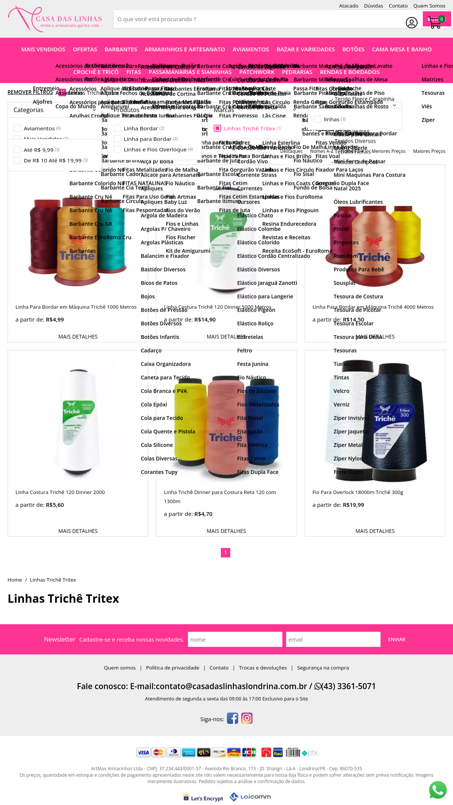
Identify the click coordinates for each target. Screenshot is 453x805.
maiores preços (429, 151)
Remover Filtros (30, 92)
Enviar (396, 639)
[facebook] (232, 719)
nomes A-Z (321, 151)
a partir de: (30, 319)
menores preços (388, 151)
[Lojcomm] (250, 797)
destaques (291, 151)
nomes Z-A (352, 151)
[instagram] (247, 719)
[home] (55, 19)
